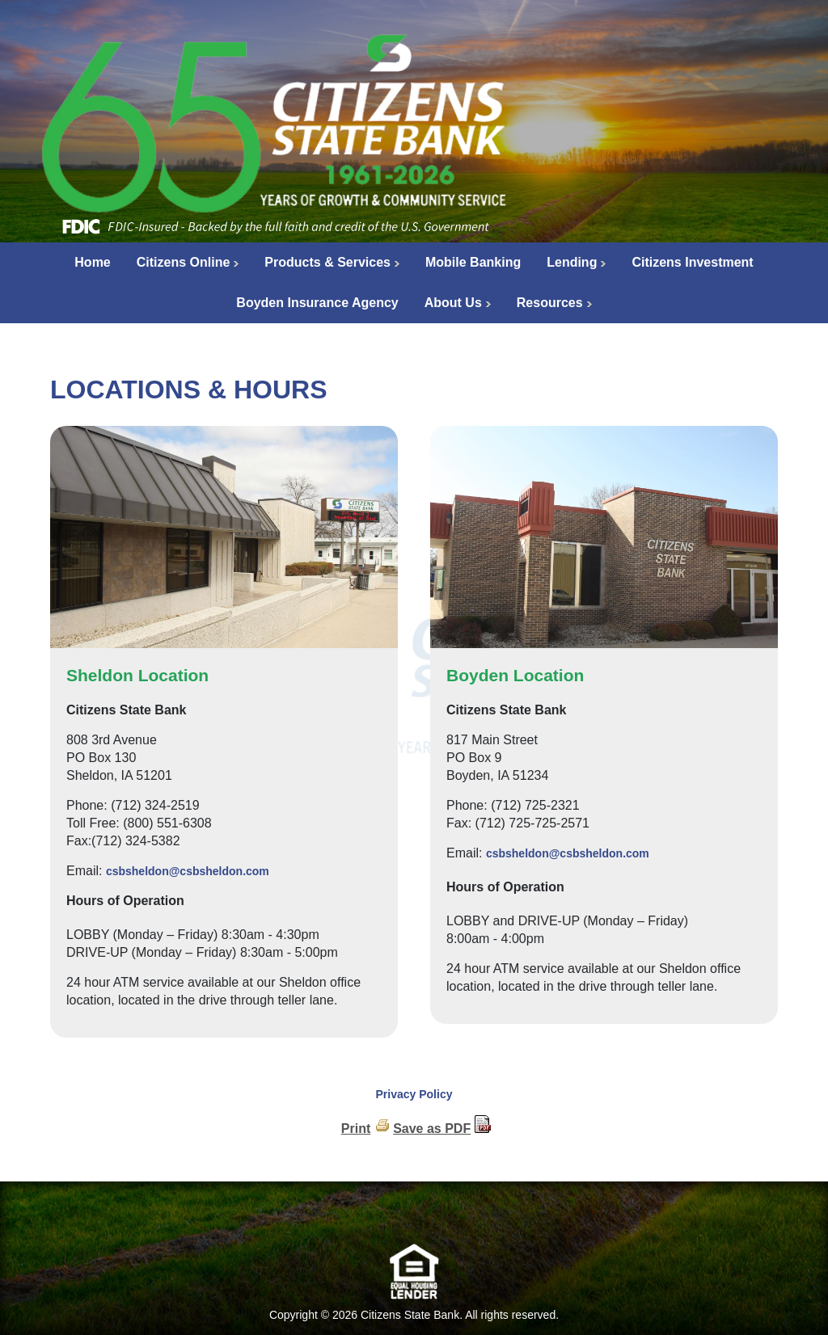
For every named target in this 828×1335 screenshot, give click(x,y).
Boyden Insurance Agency (317, 303)
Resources (550, 303)
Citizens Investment (692, 262)
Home (92, 262)
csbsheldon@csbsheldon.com (187, 871)
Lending (572, 262)
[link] (414, 1217)
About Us (453, 303)
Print (355, 1128)
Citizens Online (183, 262)
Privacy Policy (414, 1094)
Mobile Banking (473, 262)
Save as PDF (432, 1128)
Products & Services (327, 262)
